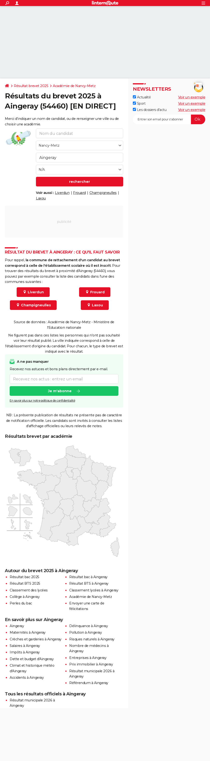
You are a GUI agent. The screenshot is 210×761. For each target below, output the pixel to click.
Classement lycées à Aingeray (93, 590)
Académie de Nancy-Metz (74, 86)
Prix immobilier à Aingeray (91, 664)
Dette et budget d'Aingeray (32, 659)
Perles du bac (21, 603)
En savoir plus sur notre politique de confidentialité (42, 400)
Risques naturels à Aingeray (92, 639)
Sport (139, 103)
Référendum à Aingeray (88, 683)
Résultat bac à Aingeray (88, 577)
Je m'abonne (60, 391)
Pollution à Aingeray (85, 632)
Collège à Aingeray (25, 597)
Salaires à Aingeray (25, 646)
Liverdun (62, 193)
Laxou (41, 198)
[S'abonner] (169, 119)
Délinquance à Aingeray (88, 626)
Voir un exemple (191, 97)
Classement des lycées (29, 590)
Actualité (142, 97)
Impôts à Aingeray (25, 652)
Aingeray (17, 626)
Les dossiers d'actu (149, 110)
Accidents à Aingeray (27, 677)
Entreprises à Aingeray (87, 658)
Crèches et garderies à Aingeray (35, 639)
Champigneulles (103, 193)
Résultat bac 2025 (24, 577)
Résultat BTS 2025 (25, 583)
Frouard (79, 193)
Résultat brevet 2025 (31, 86)
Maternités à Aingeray (28, 632)
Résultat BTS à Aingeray (88, 583)
